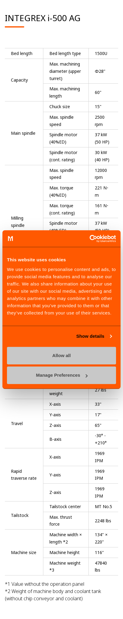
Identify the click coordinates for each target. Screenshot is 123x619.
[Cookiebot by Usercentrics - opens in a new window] (89, 239)
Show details (90, 336)
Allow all (61, 355)
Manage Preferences (62, 375)
